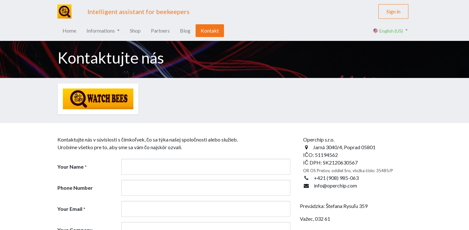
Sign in (393, 11)
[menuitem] (69, 30)
